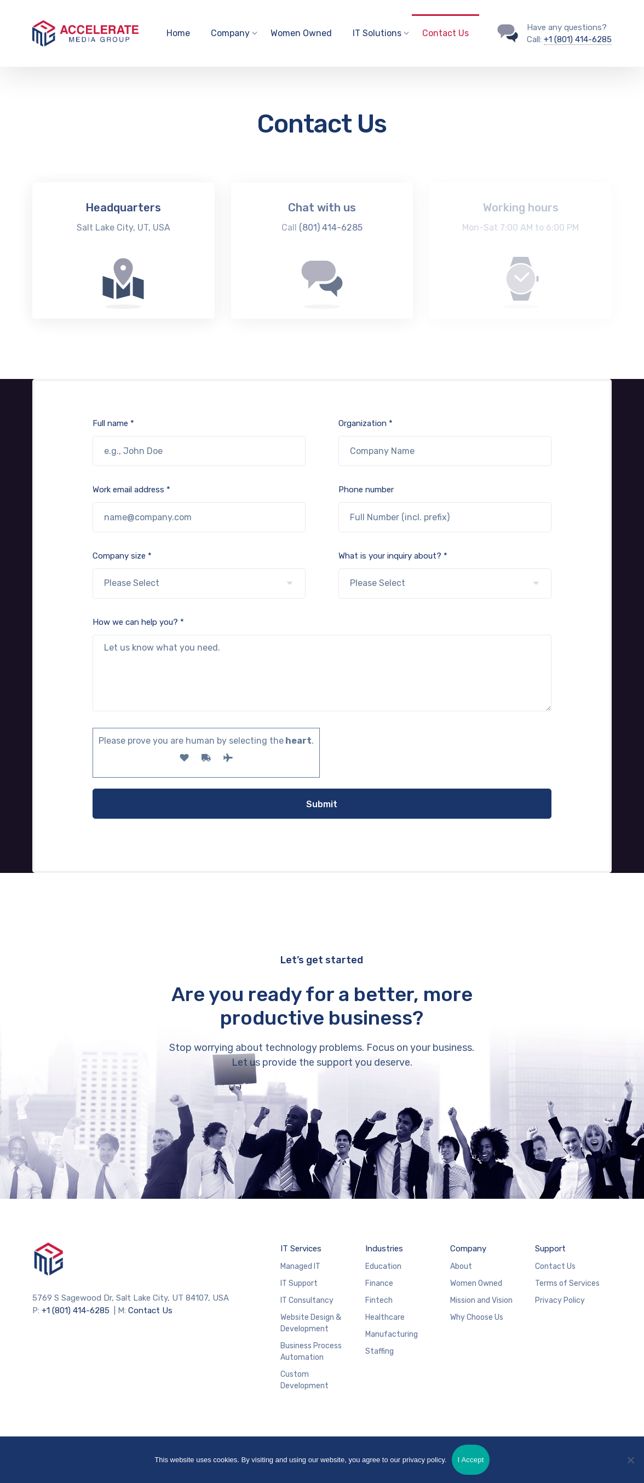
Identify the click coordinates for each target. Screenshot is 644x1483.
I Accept (470, 1460)
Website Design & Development (310, 1323)
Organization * (444, 442)
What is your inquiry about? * (444, 575)
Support (550, 1249)
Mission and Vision (481, 1300)
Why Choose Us (476, 1317)
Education (383, 1266)
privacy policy (424, 1460)
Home (178, 33)
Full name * (199, 442)
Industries (384, 1249)
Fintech (379, 1300)
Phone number (444, 508)
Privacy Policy (560, 1300)
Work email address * (199, 508)
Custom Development (304, 1380)
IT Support (299, 1283)
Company (468, 1249)
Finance (379, 1283)
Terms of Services (567, 1283)
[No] (630, 1460)
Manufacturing (391, 1334)
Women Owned (301, 33)
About (461, 1266)
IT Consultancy (307, 1300)
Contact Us (445, 33)
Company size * (199, 575)
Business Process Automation (311, 1351)
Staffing (379, 1351)
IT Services (300, 1249)
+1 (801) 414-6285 (578, 39)
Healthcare (385, 1317)
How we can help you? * (322, 664)
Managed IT (300, 1266)
